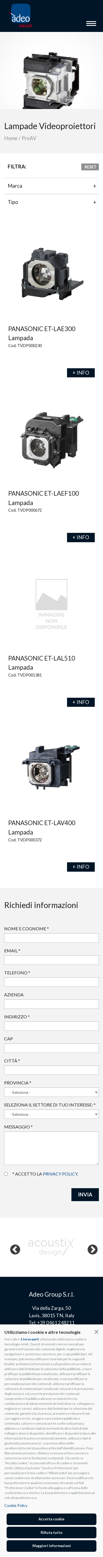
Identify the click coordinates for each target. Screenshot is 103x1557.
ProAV (29, 138)
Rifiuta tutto (51, 1532)
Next (89, 1247)
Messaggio (18, 1126)
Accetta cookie (51, 1519)
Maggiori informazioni (51, 1546)
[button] (96, 1331)
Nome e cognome (26, 928)
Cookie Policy (15, 1505)
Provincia (17, 1082)
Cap (8, 1038)
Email (12, 950)
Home (11, 138)
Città (12, 1060)
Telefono (17, 972)
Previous (12, 1247)
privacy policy (60, 1173)
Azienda (14, 994)
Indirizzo (17, 1016)
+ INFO (81, 373)
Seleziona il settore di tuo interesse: (50, 1104)
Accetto (6, 1174)
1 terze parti (29, 1339)
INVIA (85, 1194)
